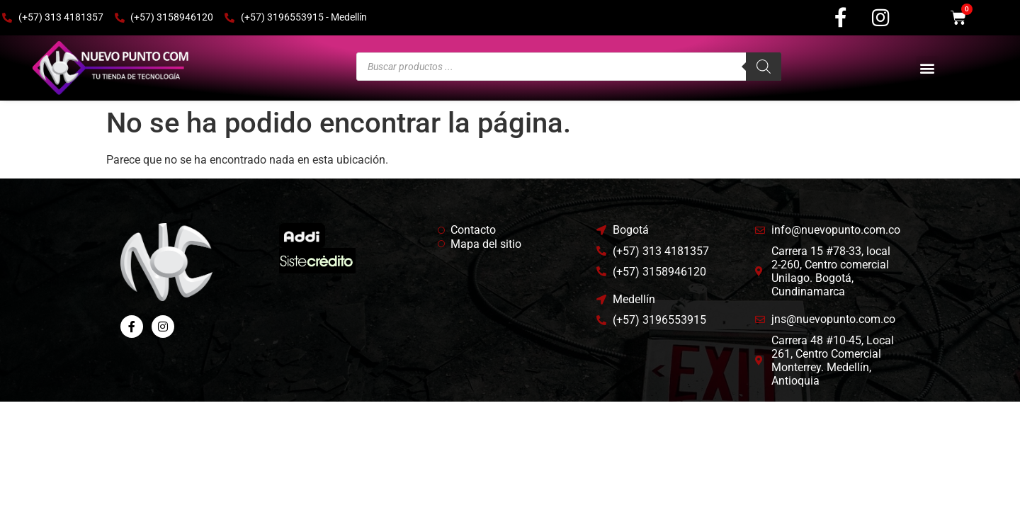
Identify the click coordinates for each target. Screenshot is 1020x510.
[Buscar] (763, 61)
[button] (927, 62)
